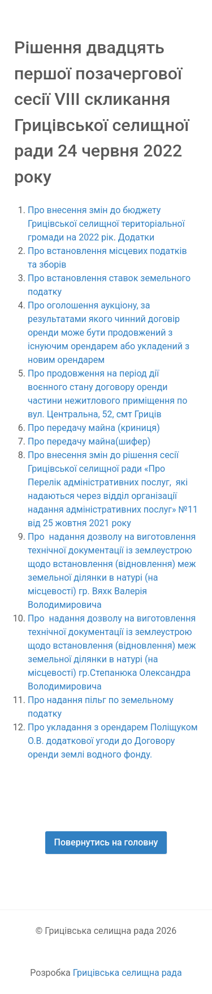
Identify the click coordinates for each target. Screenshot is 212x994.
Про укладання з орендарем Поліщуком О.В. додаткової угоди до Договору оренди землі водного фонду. (113, 741)
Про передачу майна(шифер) (90, 441)
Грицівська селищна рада (127, 972)
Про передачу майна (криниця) (94, 427)
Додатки (136, 237)
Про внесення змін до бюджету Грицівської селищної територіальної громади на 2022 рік (106, 224)
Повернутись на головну (106, 842)
